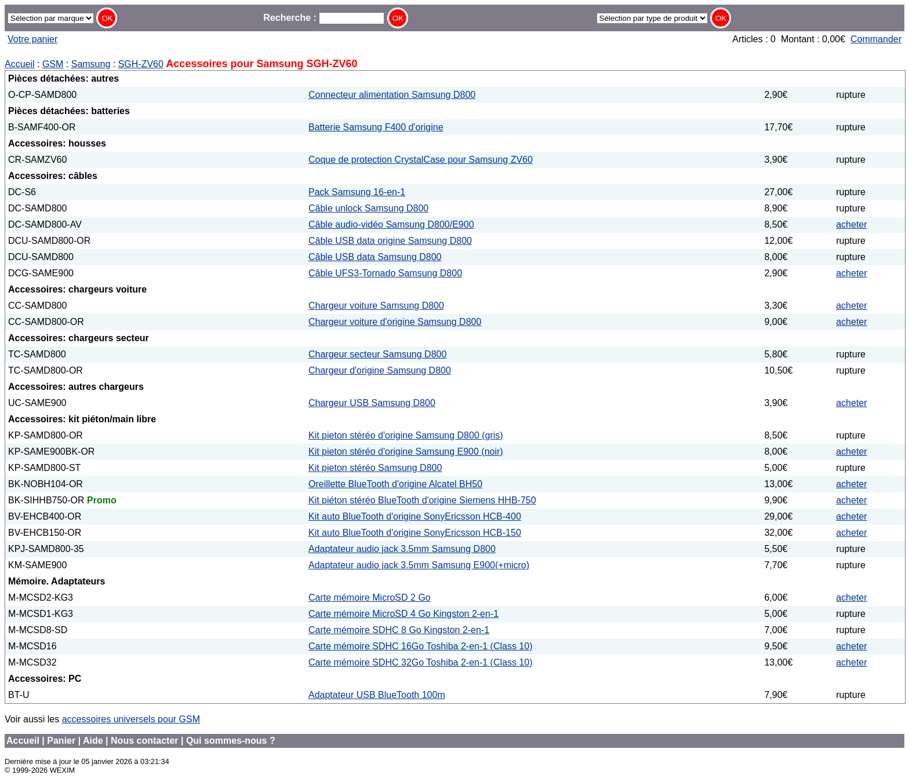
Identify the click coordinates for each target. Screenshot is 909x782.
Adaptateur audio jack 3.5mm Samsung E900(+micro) (418, 565)
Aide (93, 741)
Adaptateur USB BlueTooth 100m (376, 695)
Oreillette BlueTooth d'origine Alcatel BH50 (395, 484)
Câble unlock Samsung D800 (368, 208)
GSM (52, 64)
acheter (851, 224)
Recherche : (323, 18)
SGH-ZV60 (140, 64)
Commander (875, 39)
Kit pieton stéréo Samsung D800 (375, 468)
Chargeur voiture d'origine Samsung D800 (394, 322)
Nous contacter (144, 741)
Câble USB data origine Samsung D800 (390, 241)
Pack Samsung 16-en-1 (356, 192)
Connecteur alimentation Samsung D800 (391, 95)
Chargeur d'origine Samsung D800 (379, 370)
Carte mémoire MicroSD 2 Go (369, 597)
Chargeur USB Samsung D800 (371, 403)
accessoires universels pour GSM (131, 719)
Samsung (91, 64)
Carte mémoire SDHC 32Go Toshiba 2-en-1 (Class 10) (420, 662)
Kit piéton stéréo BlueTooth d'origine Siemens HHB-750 (422, 500)
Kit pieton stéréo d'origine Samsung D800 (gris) (405, 435)
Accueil (20, 64)
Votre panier (32, 39)
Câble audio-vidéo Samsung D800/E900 (391, 224)
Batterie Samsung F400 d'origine (375, 127)
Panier (61, 741)
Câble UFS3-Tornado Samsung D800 (385, 273)
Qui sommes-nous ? (230, 741)
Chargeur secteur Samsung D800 (377, 354)
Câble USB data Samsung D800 (374, 257)
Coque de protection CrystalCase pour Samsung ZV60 (420, 160)
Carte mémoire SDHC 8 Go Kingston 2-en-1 (398, 630)
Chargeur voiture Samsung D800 (376, 305)
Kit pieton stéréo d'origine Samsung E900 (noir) (405, 451)
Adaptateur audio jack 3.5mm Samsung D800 (402, 549)
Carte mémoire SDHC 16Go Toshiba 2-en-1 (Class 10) (420, 646)
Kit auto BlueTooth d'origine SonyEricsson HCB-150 (414, 533)
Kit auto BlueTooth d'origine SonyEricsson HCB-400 (414, 516)
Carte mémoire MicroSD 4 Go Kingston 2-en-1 (403, 614)
